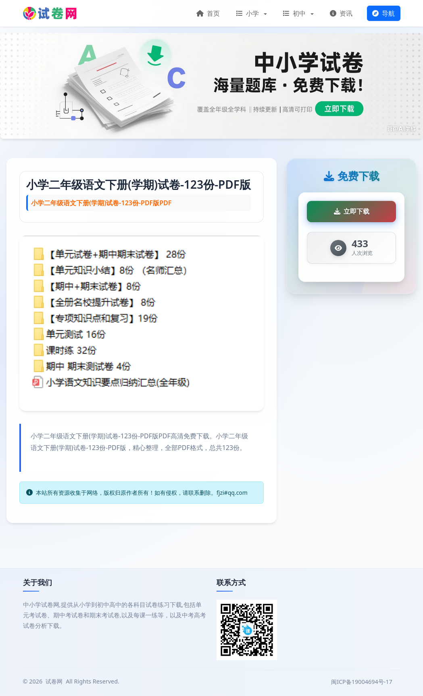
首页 (208, 13)
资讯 (341, 13)
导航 (383, 13)
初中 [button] (295, 13)
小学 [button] (248, 13)
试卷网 (54, 681)
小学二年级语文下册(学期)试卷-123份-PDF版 (138, 184)
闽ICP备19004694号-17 (362, 682)
